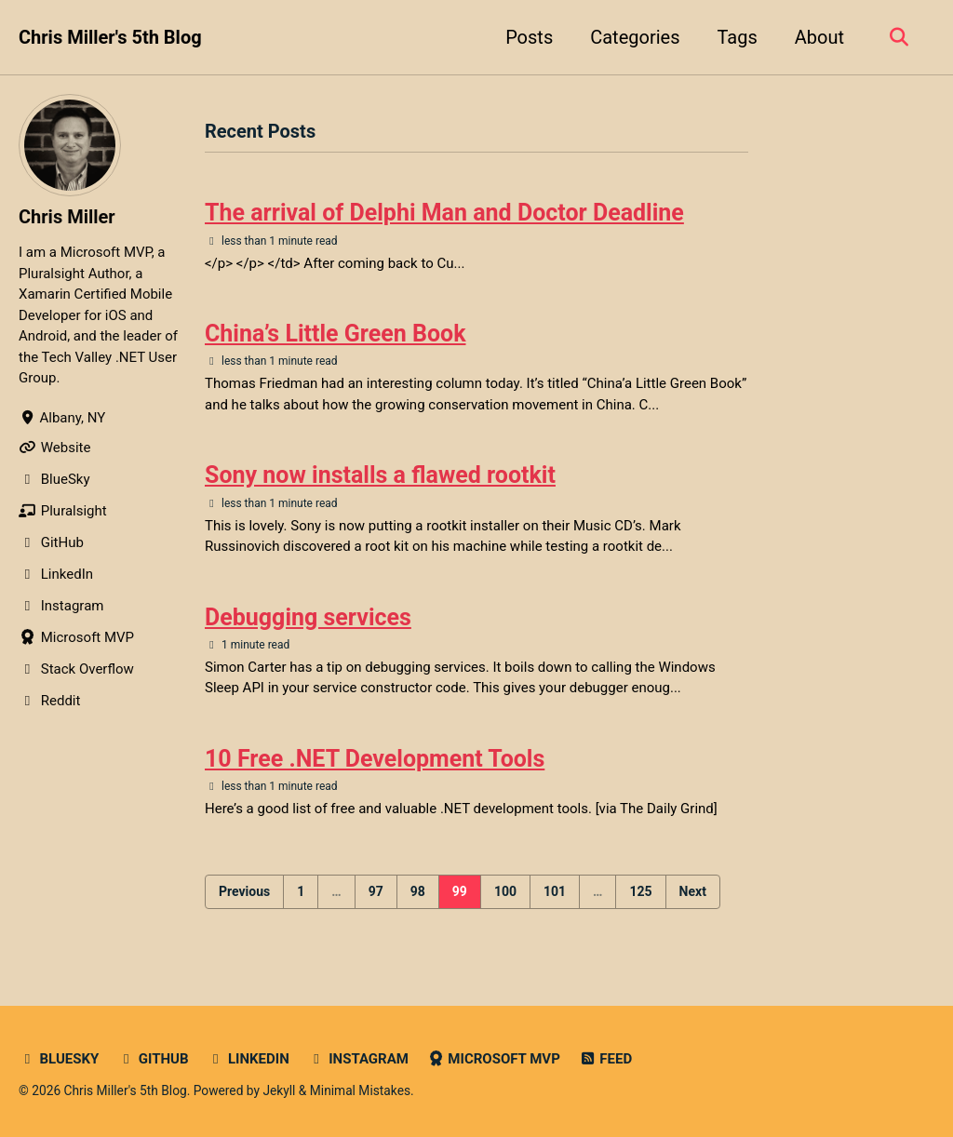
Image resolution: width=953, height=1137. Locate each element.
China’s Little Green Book (335, 333)
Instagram (358, 1058)
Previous (244, 891)
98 (417, 891)
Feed (605, 1058)
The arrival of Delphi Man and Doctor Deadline (444, 212)
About (819, 37)
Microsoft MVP (493, 1058)
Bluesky (59, 1058)
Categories (634, 37)
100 (505, 891)
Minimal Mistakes (360, 1090)
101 (555, 891)
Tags (737, 37)
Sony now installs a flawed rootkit (380, 474)
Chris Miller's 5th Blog (110, 37)
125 (640, 891)
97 (376, 891)
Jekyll (278, 1090)
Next (692, 891)
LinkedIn (248, 1058)
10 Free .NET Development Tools (374, 758)
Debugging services (308, 617)
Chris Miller (67, 217)
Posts (529, 37)
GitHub (152, 1058)
